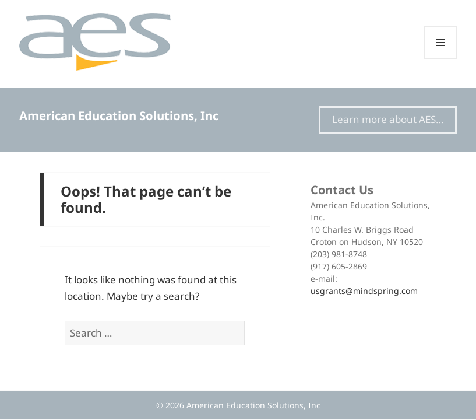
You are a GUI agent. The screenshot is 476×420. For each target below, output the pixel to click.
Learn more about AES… (387, 119)
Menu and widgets (441, 58)
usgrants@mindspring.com (364, 290)
